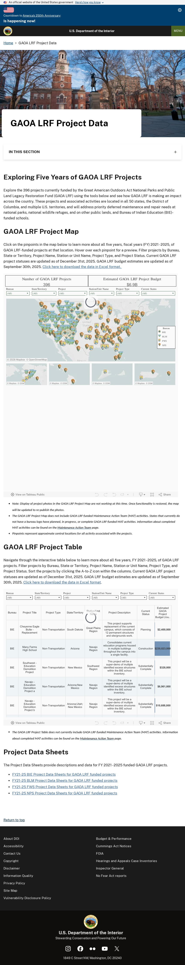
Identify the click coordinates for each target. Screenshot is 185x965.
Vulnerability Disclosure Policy (27, 898)
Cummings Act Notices (113, 846)
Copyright (11, 861)
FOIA (100, 853)
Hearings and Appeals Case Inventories (126, 861)
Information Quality (18, 876)
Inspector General (110, 868)
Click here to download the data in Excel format (62, 582)
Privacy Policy (14, 883)
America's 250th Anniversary (41, 15)
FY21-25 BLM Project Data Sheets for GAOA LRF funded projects (64, 781)
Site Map (10, 890)
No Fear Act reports (111, 876)
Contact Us (12, 853)
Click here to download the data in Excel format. (82, 267)
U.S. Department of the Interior (92, 31)
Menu (178, 30)
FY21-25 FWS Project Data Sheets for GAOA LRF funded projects (65, 787)
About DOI (11, 838)
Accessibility (13, 846)
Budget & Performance (114, 838)
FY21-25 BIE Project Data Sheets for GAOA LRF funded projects (64, 774)
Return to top (14, 820)
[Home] (7, 31)
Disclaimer (11, 868)
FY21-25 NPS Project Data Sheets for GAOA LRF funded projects (64, 793)
